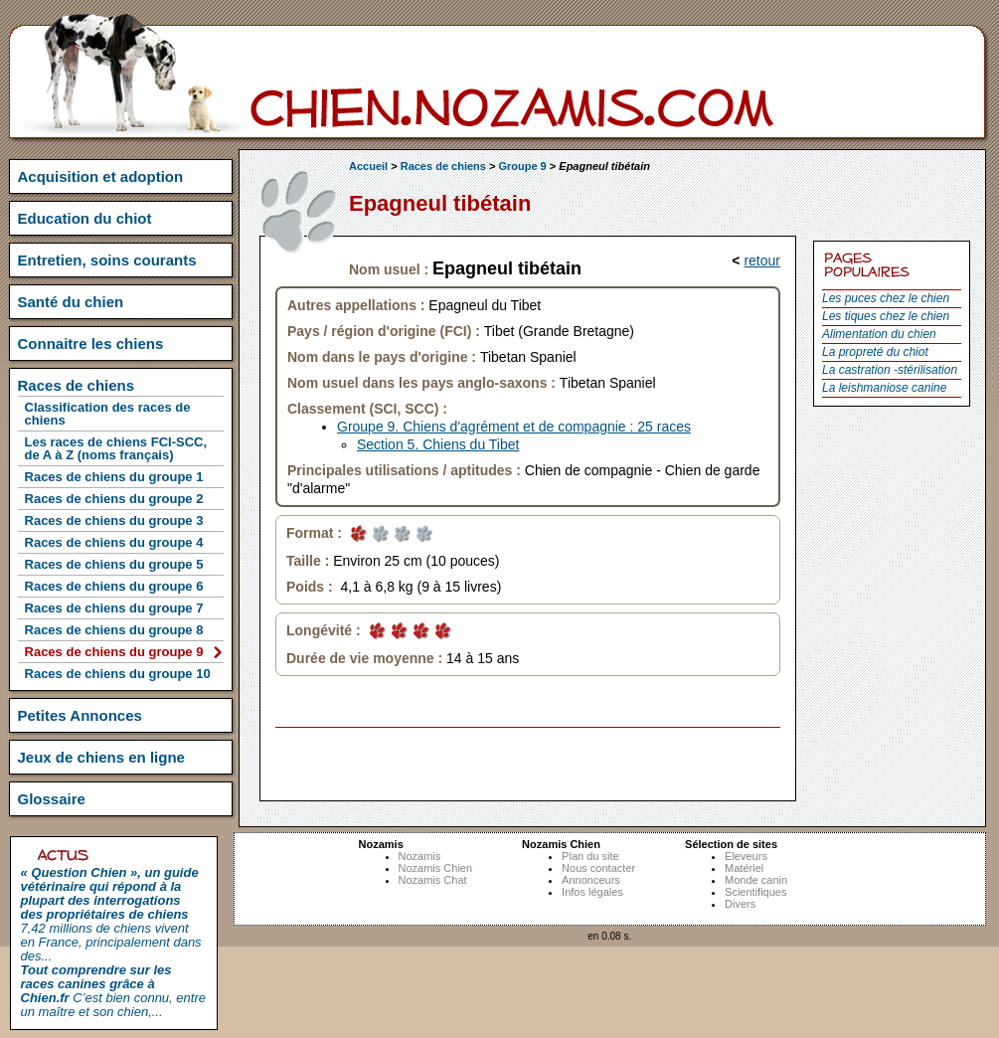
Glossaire (51, 798)
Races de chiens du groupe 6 (114, 586)
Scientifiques (755, 892)
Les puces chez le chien (885, 298)
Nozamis (420, 856)
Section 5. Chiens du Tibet (438, 444)
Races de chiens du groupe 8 (114, 629)
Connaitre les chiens (91, 343)
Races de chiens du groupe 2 (114, 498)
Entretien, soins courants (107, 260)
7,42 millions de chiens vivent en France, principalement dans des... (111, 914)
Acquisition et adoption (101, 176)
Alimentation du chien (879, 334)
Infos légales (592, 892)
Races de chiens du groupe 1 (114, 476)
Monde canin (756, 880)
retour (762, 260)
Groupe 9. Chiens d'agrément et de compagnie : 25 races (514, 426)
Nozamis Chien (436, 868)
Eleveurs (746, 856)
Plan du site (590, 856)
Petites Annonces (80, 715)
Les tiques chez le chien (885, 316)
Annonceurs (591, 880)
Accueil (368, 166)
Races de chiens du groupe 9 (114, 651)
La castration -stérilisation (889, 370)
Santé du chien (71, 301)
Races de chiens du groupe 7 (114, 608)
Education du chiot (85, 218)
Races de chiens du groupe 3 (114, 520)
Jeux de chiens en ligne (101, 757)
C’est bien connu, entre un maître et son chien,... (113, 990)
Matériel (744, 868)
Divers (740, 904)
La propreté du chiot (875, 352)
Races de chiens (443, 166)
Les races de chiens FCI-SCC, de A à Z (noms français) (116, 448)
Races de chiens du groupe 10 (118, 673)
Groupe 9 (522, 166)
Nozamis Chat (433, 880)
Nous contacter (598, 868)
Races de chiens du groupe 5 (114, 564)
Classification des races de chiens (108, 414)
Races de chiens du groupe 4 (114, 542)
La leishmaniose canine (884, 388)
